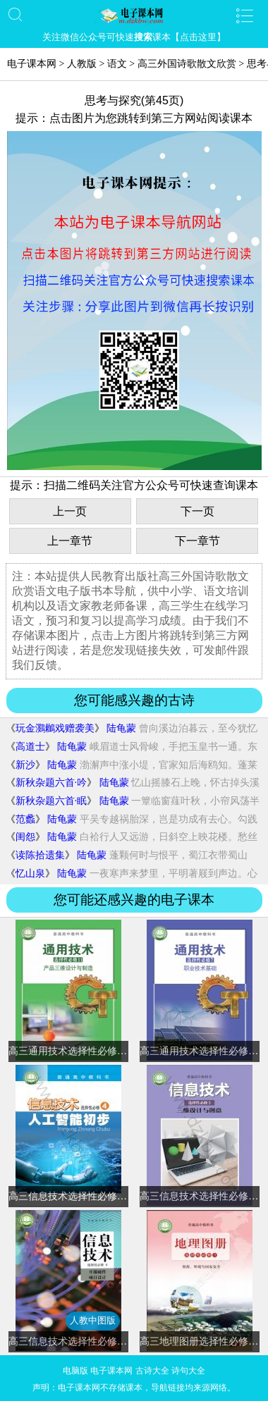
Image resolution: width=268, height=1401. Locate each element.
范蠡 (25, 819)
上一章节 (69, 541)
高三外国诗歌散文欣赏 (187, 63)
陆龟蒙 (121, 728)
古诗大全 (152, 1371)
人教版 (82, 63)
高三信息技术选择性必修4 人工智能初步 (96, 1196)
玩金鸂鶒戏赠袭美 (55, 728)
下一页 (197, 511)
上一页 (70, 511)
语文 (117, 63)
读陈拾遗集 (40, 855)
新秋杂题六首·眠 (51, 801)
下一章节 (197, 541)
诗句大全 (188, 1371)
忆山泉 (30, 873)
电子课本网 (31, 63)
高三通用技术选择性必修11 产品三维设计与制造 (113, 1051)
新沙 (25, 765)
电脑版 (75, 1371)
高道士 (30, 746)
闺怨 (25, 837)
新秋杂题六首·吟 (51, 782)
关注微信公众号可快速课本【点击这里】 (134, 37)
